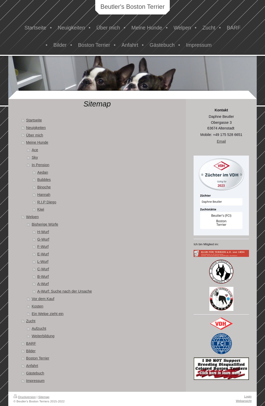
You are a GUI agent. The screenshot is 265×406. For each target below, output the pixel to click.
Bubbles (44, 180)
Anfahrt (32, 366)
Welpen (32, 217)
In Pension (40, 165)
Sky (35, 157)
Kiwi (40, 209)
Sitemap (43, 397)
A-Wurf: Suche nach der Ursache (64, 291)
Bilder (31, 351)
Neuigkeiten (36, 128)
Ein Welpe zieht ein (47, 314)
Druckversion (24, 397)
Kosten (37, 306)
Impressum (35, 381)
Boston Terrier (37, 358)
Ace (35, 150)
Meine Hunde (37, 142)
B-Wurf (43, 276)
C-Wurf (43, 269)
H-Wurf (43, 232)
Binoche (44, 187)
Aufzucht (39, 328)
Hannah (43, 195)
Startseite (34, 120)
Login (248, 396)
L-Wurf (42, 261)
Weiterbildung (43, 336)
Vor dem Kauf (43, 299)
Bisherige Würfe (45, 224)
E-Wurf (43, 254)
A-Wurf (43, 284)
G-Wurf (43, 239)
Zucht (30, 321)
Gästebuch (35, 373)
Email (221, 141)
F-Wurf (43, 246)
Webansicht (244, 400)
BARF (31, 343)
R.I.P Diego (46, 202)
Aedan (42, 172)
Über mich (34, 135)
